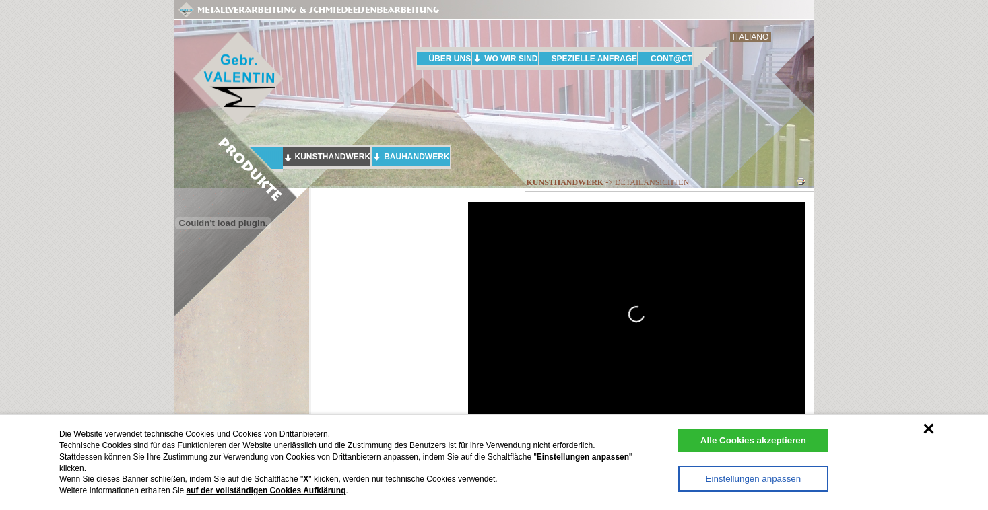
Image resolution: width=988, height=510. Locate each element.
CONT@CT (671, 58)
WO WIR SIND (510, 58)
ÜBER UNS (450, 58)
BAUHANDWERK (416, 156)
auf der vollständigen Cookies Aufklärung (266, 490)
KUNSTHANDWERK (333, 156)
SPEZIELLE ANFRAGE (595, 58)
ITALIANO (751, 37)
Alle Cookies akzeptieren (753, 440)
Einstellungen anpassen (753, 479)
